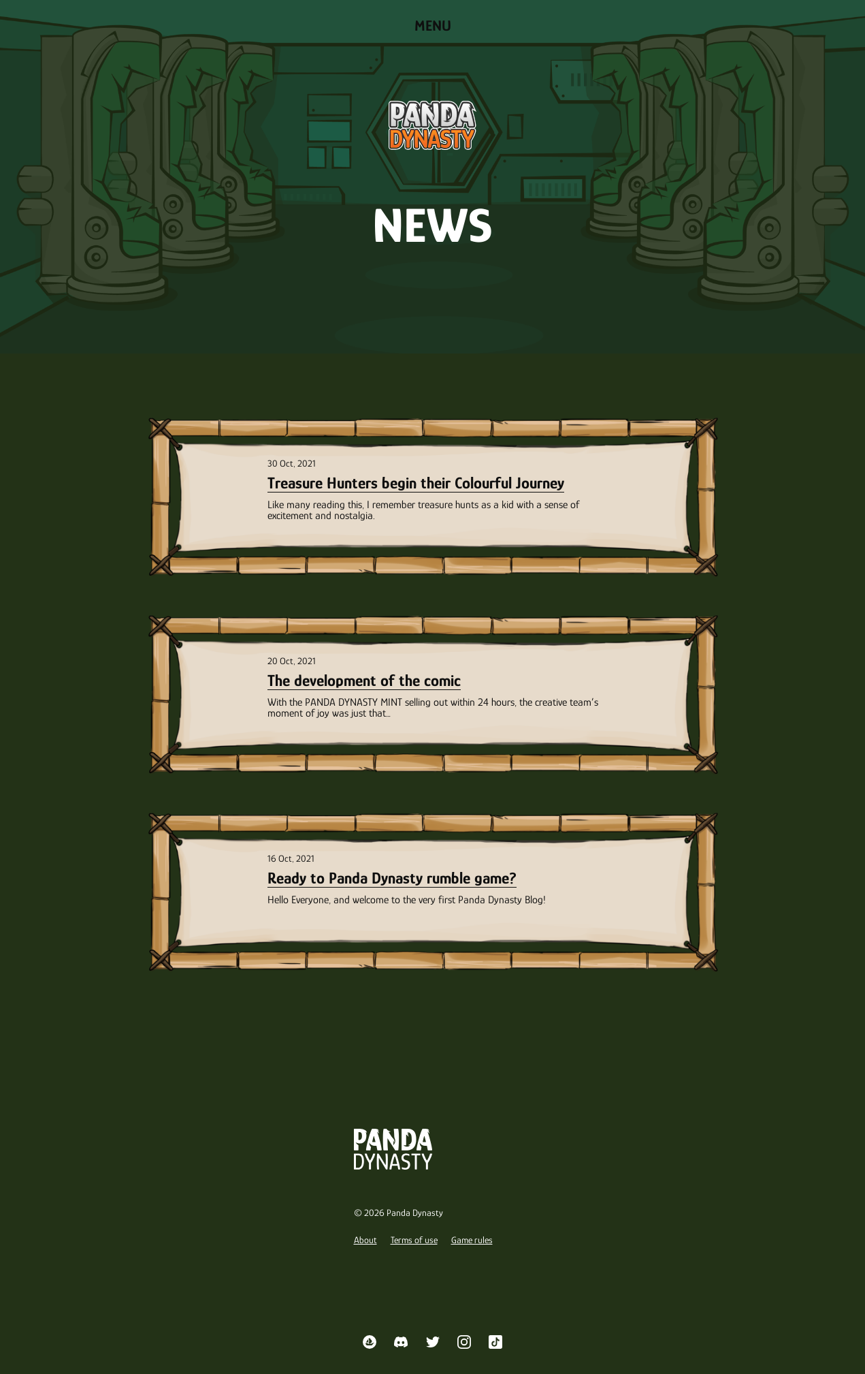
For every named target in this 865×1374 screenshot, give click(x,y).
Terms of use (414, 1240)
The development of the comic (364, 680)
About (365, 1240)
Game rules (472, 1240)
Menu (432, 25)
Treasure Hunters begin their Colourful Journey (415, 482)
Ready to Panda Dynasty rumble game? (392, 878)
